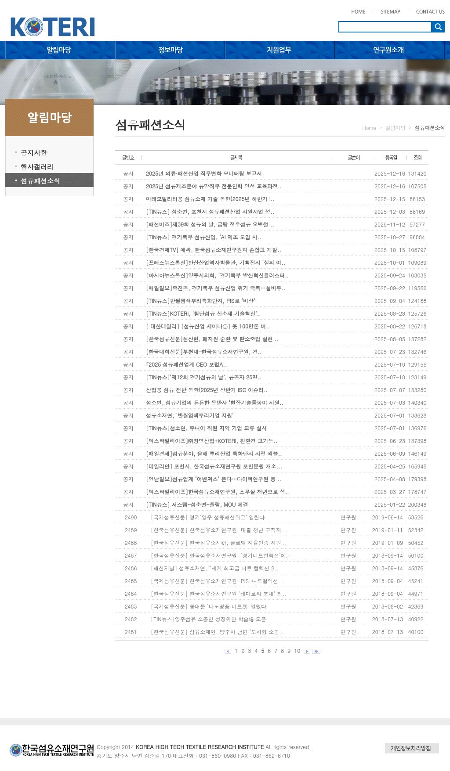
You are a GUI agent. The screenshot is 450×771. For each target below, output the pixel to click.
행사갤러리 (37, 166)
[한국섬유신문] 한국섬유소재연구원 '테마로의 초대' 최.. (218, 593)
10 (297, 650)
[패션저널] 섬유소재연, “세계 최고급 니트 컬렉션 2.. (214, 568)
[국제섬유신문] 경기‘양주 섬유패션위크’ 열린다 (208, 517)
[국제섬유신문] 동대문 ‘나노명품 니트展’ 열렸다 (208, 606)
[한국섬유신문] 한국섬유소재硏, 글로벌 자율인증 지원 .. (219, 542)
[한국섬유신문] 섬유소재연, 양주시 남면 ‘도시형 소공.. (217, 631)
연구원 (348, 517)
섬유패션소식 (40, 180)
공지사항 (34, 152)
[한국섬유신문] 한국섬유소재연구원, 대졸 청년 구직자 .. (219, 529)
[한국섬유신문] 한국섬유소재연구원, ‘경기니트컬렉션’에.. (220, 555)
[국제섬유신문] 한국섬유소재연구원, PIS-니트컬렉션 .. (217, 580)
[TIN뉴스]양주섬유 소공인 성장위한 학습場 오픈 (208, 619)
